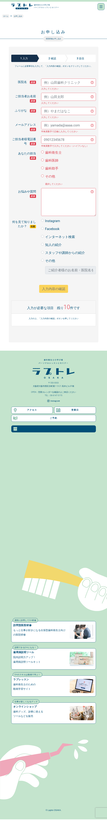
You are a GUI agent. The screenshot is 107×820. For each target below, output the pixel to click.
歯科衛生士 (53, 152)
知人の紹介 (53, 245)
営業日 (67, 410)
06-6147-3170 (56, 395)
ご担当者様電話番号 (24, 140)
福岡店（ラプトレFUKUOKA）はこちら (43, 429)
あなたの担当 (28, 154)
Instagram (52, 221)
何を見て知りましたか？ (24, 223)
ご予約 (35, 418)
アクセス (25, 410)
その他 (50, 176)
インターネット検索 (60, 237)
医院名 (27, 82)
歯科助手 (51, 168)
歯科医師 (51, 160)
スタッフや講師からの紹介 (65, 253)
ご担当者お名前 (27, 97)
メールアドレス (27, 126)
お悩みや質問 (28, 192)
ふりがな (25, 111)
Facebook (52, 229)
